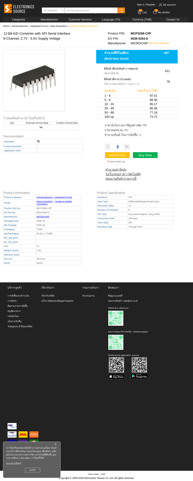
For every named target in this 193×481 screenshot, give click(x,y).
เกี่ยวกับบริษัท (48, 295)
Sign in (140, 4)
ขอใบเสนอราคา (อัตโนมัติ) (123, 174)
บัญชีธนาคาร (14, 311)
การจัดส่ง (12, 301)
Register (150, 4)
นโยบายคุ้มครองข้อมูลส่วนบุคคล (57, 301)
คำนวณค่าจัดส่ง (116, 169)
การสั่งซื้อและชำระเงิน (18, 295)
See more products (159, 43)
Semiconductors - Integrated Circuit (30, 26)
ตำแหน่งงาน (88, 295)
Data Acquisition (58, 26)
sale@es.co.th (130, 301)
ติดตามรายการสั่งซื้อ (18, 306)
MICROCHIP (42, 216)
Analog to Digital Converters (83, 26)
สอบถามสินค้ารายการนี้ (121, 178)
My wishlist (161, 12)
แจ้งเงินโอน (13, 316)
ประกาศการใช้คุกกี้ (13, 463)
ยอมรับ (33, 470)
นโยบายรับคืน (14, 321)
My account (167, 4)
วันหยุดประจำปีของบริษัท (20, 326)
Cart (142, 12)
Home (6, 26)
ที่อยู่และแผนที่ (115, 295)
